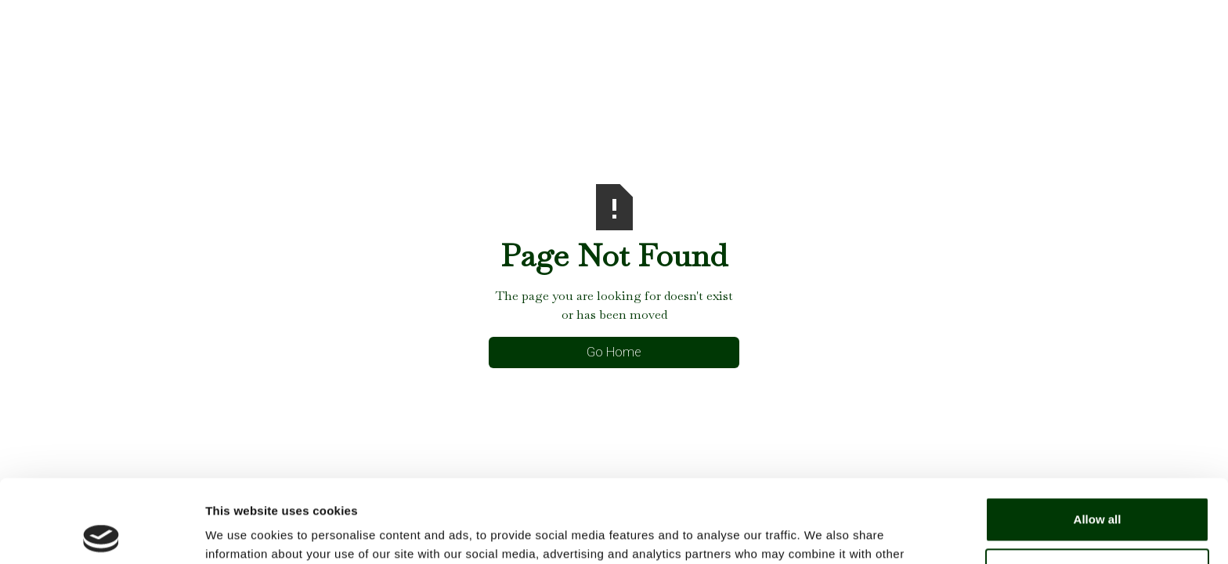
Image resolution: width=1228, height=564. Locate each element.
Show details (241, 533)
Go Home (614, 352)
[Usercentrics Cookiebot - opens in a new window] (101, 533)
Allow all (1097, 436)
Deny (1097, 487)
